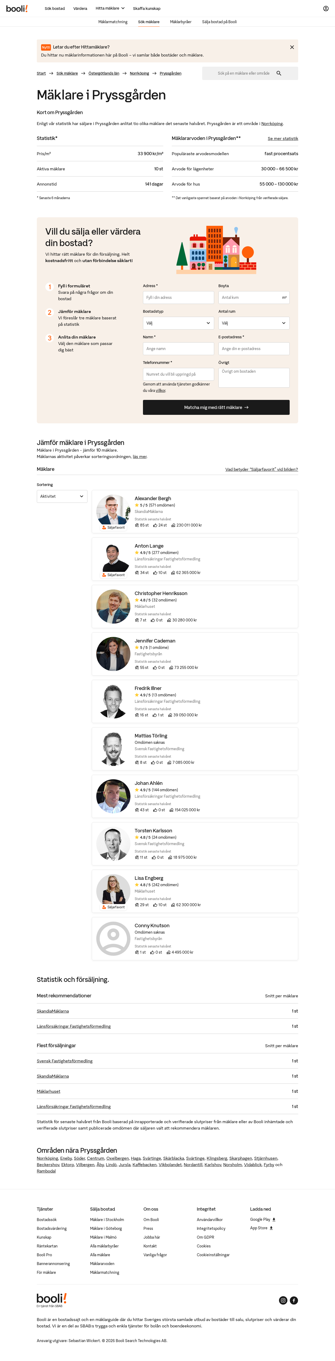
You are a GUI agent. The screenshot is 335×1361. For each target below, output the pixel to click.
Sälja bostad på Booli (219, 21)
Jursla (124, 1164)
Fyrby (269, 1164)
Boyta (223, 285)
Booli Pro (44, 1254)
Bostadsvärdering (52, 1228)
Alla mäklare (100, 1254)
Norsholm (232, 1164)
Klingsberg (217, 1158)
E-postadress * (231, 337)
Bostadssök (47, 1219)
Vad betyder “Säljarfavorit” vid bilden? (261, 469)
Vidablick (253, 1164)
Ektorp (67, 1164)
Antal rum (226, 311)
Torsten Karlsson (153, 831)
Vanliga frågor (155, 1254)
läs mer (139, 456)
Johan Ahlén (149, 783)
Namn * (149, 337)
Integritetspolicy (211, 1228)
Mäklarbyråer (181, 21)
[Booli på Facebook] (294, 1300)
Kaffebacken (145, 1164)
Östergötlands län (104, 73)
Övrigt (223, 362)
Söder (79, 1158)
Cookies (204, 1246)
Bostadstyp (153, 311)
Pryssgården (170, 73)
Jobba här (151, 1237)
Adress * (150, 285)
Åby (100, 1164)
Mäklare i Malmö (103, 1237)
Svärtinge (152, 1158)
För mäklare (46, 1272)
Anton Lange (149, 546)
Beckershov (48, 1164)
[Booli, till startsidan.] (17, 8)
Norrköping (139, 73)
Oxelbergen (117, 1158)
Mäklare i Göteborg (106, 1228)
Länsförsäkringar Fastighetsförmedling (74, 1026)
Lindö (111, 1164)
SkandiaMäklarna (53, 1011)
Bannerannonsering (53, 1263)
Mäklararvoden (102, 1263)
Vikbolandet (170, 1164)
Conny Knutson (152, 926)
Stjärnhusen (265, 1158)
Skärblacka (173, 1158)
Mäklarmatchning (112, 21)
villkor (160, 390)
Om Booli (151, 1219)
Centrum (95, 1158)
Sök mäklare (148, 21)
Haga (136, 1158)
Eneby (66, 1158)
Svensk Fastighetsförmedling (65, 1060)
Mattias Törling (151, 736)
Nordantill (193, 1164)
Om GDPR (205, 1237)
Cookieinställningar (213, 1254)
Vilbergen (85, 1164)
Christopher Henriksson (161, 594)
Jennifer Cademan (155, 641)
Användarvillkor (210, 1219)
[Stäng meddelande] (292, 47)
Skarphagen (240, 1158)
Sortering (45, 484)
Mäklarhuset (48, 1091)
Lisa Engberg (149, 878)
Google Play (263, 1219)
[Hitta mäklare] (110, 8)
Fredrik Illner (148, 688)
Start (41, 73)
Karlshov (213, 1164)
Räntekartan (47, 1246)
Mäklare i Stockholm (107, 1219)
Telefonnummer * (157, 362)
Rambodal (46, 1171)
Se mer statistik (283, 138)
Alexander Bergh (153, 499)
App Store (261, 1228)
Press (148, 1228)
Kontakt (150, 1246)
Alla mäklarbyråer (104, 1246)
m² (284, 297)
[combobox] (245, 73)
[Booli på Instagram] (283, 1300)
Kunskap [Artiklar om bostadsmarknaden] (44, 1237)
